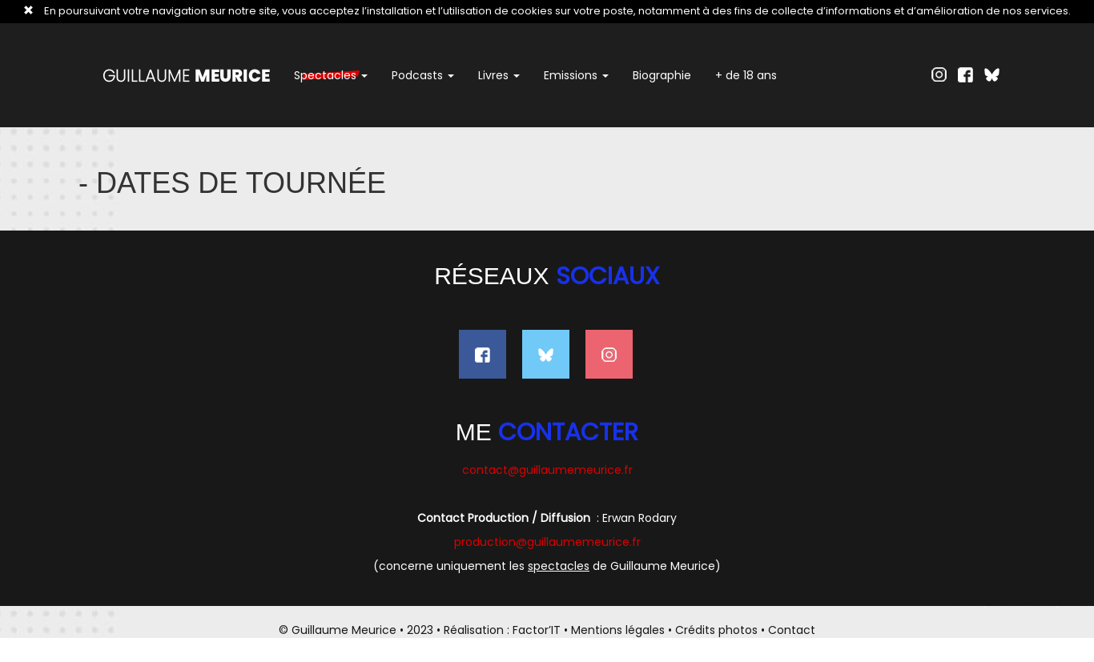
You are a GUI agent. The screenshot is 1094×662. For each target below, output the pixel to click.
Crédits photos (716, 630)
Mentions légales (618, 630)
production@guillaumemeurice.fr (547, 542)
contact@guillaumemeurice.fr (547, 470)
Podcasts (423, 75)
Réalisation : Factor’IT (502, 630)
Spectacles (331, 75)
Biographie (662, 75)
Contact (791, 630)
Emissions (576, 75)
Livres (499, 75)
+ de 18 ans (746, 75)
